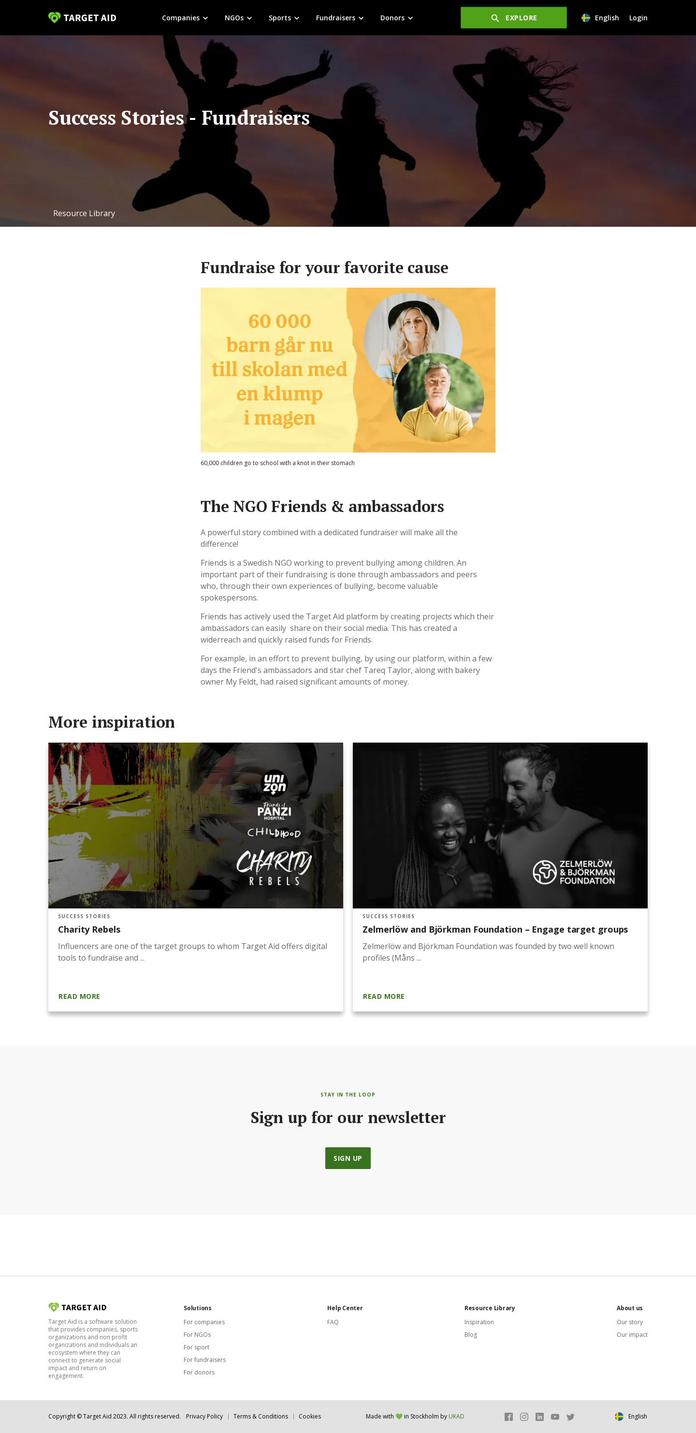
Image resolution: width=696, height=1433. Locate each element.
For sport (196, 1347)
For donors (199, 1372)
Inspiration (479, 1322)
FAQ (333, 1322)
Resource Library (84, 213)
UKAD (456, 1416)
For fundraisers (205, 1360)
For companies (204, 1322)
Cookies (310, 1416)
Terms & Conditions (260, 1416)
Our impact (632, 1335)
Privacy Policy (204, 1416)
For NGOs (197, 1335)
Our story (630, 1322)
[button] (84, 213)
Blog (470, 1335)
